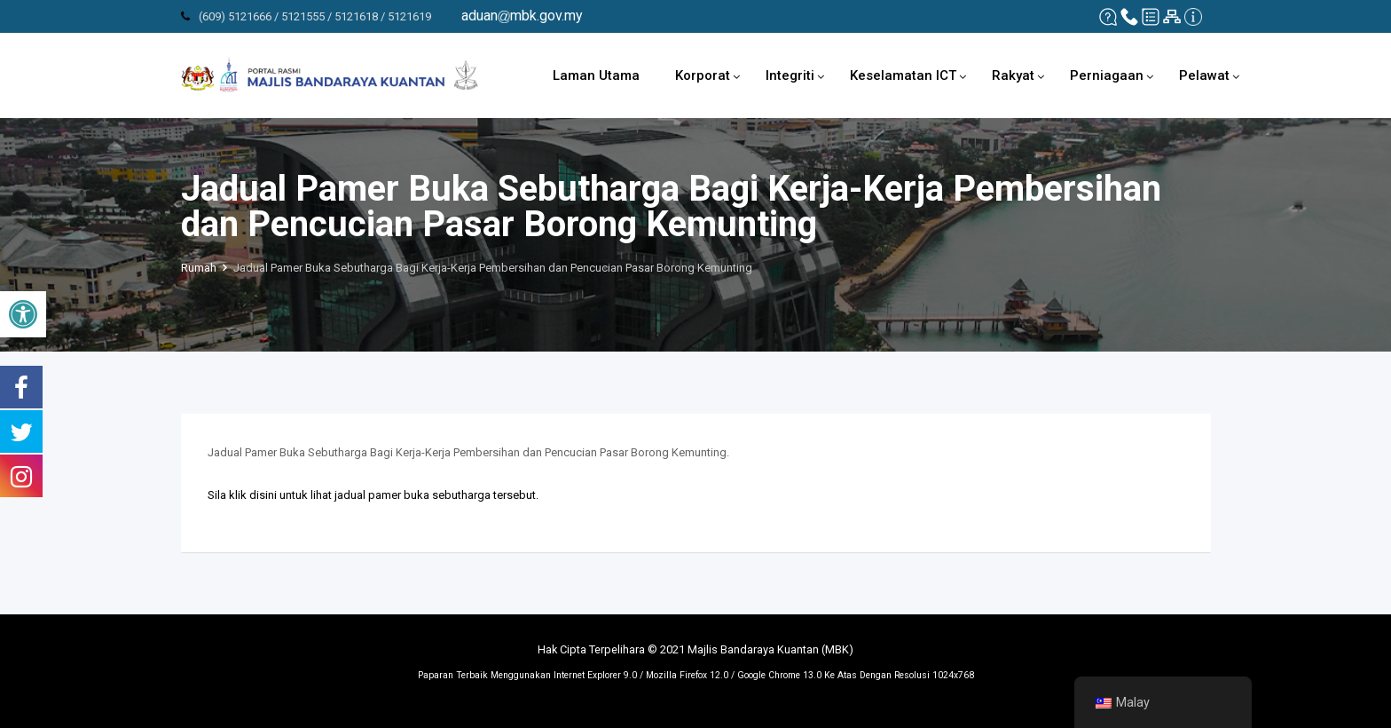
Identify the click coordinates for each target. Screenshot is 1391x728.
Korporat (702, 75)
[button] (23, 314)
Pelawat (1204, 75)
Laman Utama (596, 75)
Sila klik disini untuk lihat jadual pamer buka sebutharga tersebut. (373, 495)
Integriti (790, 75)
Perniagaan (1106, 75)
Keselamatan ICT (903, 75)
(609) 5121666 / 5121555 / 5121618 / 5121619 (315, 16)
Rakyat (1013, 75)
